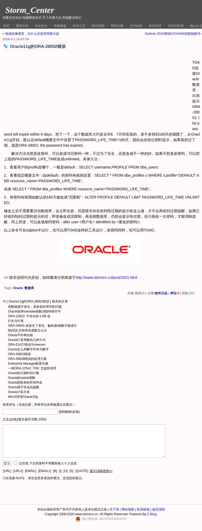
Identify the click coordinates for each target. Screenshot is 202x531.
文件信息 (136, 26)
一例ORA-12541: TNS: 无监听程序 (32, 368)
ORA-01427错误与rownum (26, 344)
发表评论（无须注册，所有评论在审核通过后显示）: (39, 404)
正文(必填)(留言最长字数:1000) (24, 419)
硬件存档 (98, 26)
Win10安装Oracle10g (23, 397)
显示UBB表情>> (101, 471)
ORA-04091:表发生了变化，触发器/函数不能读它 (42, 325)
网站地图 (128, 509)
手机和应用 (176, 26)
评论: (174, 293)
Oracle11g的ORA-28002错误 (28, 301)
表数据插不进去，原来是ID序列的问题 (35, 307)
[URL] (7, 471)
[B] (55, 471)
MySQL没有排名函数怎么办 (27, 330)
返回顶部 (158, 509)
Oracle (18, 288)
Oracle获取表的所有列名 (25, 382)
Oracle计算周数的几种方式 (27, 340)
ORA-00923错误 (19, 354)
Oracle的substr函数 (21, 378)
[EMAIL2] (44, 471)
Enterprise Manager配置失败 (28, 363)
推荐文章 (22, 26)
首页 (6, 26)
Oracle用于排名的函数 (23, 387)
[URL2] (18, 471)
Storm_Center (29, 10)
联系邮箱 (143, 509)
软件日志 (79, 26)
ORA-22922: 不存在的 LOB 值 (29, 316)
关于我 (114, 509)
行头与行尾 (16, 321)
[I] (60, 471)
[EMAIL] (30, 471)
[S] (72, 471)
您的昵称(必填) (69, 412)
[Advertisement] (98, 91)
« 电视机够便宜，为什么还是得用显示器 (31, 34)
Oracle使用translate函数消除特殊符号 (34, 311)
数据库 (29, 288)
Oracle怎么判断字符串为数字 (28, 349)
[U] (66, 471)
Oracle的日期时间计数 (23, 373)
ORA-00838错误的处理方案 (27, 359)
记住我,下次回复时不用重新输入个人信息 (47, 463)
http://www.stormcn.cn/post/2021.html (106, 277)
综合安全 (41, 26)
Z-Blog (151, 514)
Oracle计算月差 (19, 392)
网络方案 (117, 26)
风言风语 (155, 26)
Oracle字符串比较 (20, 335)
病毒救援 (60, 26)
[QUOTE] (81, 471)
